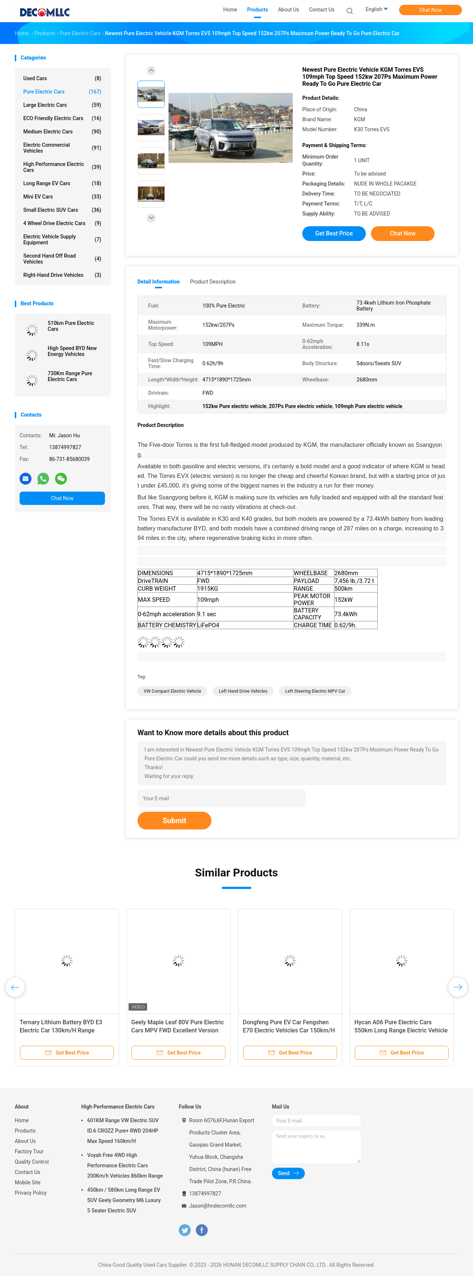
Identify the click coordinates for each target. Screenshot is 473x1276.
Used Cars (62, 78)
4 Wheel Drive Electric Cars (62, 223)
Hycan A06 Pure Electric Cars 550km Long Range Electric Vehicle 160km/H (401, 1030)
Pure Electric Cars (62, 91)
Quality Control (32, 1162)
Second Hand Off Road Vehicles (62, 259)
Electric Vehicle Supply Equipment (62, 239)
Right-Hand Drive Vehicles (62, 275)
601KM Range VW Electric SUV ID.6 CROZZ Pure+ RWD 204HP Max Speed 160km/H (123, 1130)
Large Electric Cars (62, 105)
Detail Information (158, 282)
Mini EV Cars (62, 196)
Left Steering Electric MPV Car (315, 691)
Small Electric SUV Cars (62, 210)
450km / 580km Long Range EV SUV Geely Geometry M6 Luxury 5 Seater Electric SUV (124, 1200)
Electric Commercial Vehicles (62, 148)
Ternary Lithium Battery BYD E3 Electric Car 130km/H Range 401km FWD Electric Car (61, 1030)
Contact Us (27, 1172)
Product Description (212, 282)
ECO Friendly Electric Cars (62, 118)
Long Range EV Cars (62, 183)
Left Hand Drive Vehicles (243, 691)
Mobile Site (28, 1182)
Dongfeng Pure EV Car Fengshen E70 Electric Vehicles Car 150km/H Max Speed (289, 1030)
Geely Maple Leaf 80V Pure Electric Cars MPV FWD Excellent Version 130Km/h (177, 1030)
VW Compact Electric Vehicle (172, 691)
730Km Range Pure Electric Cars (70, 376)
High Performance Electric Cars (62, 167)
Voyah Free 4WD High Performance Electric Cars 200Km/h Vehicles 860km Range (125, 1165)
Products (25, 1131)
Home (22, 1120)
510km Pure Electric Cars (71, 326)
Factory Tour (29, 1151)
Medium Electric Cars (62, 131)
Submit (174, 820)
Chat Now (430, 10)
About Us (25, 1141)
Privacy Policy (31, 1193)
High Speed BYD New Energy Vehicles (72, 351)
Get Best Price (334, 233)
